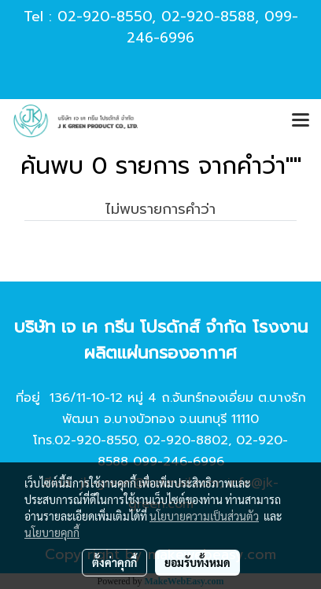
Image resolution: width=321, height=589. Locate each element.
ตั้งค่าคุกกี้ (114, 562)
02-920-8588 (208, 17)
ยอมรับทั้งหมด (197, 562)
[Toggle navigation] (300, 121)
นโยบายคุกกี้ (51, 532)
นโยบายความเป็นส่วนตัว (204, 516)
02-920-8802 (186, 440)
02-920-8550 (104, 17)
